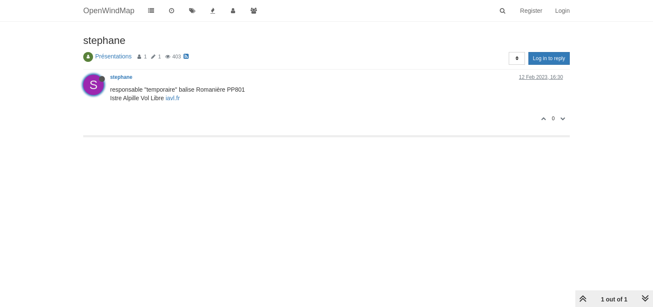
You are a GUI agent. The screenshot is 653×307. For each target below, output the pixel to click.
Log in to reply (549, 58)
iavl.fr (173, 98)
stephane (121, 77)
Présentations (113, 56)
